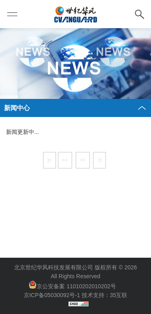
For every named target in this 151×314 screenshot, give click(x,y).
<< (65, 160)
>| (99, 160)
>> (83, 160)
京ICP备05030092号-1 (52, 295)
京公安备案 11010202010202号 (76, 286)
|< (49, 160)
